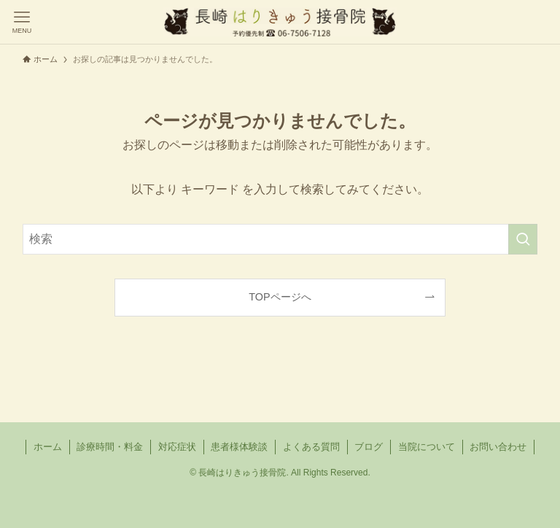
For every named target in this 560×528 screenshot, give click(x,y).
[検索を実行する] (522, 239)
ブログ (368, 446)
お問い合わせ (498, 446)
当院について (426, 446)
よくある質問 (311, 446)
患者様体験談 (239, 446)
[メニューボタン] (22, 22)
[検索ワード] (280, 239)
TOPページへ (280, 297)
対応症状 (177, 446)
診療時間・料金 (110, 446)
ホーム (48, 446)
